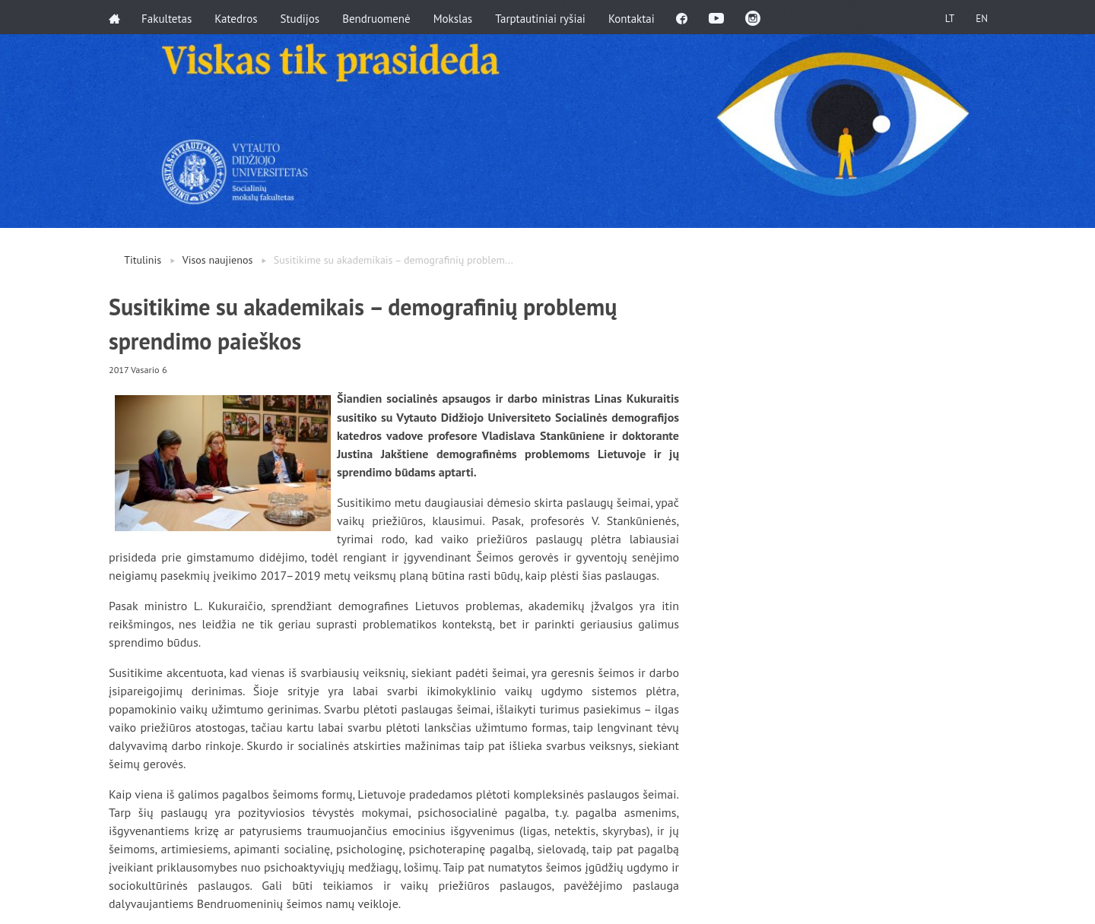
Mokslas (454, 17)
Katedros (237, 17)
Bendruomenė (378, 17)
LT (946, 17)
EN (980, 17)
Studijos (301, 17)
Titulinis (142, 260)
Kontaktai (633, 17)
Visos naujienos (217, 260)
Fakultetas (168, 17)
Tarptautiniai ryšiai (542, 17)
